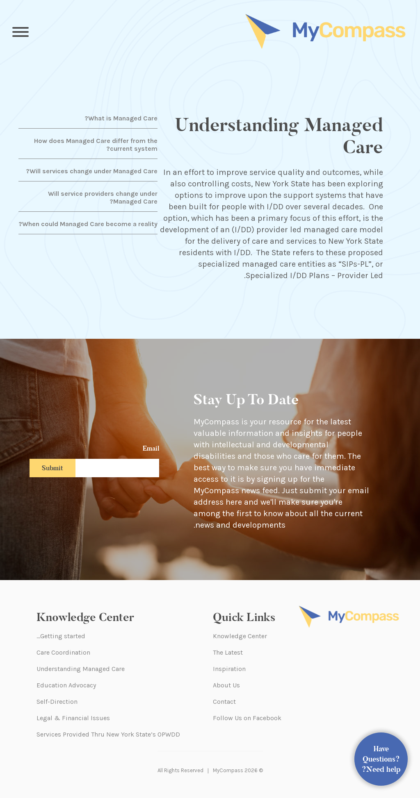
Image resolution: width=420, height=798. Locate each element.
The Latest (228, 652)
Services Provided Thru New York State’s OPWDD (108, 734)
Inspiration (229, 669)
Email (151, 448)
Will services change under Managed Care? (92, 171)
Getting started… (61, 636)
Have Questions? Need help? (381, 759)
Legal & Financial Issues (73, 718)
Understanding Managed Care (81, 669)
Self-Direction (57, 701)
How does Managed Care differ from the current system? (96, 144)
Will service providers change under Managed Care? (103, 197)
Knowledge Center (240, 636)
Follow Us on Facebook (247, 718)
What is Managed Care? (121, 118)
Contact (224, 701)
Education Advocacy (66, 685)
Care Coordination (63, 652)
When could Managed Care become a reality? (88, 224)
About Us (226, 685)
